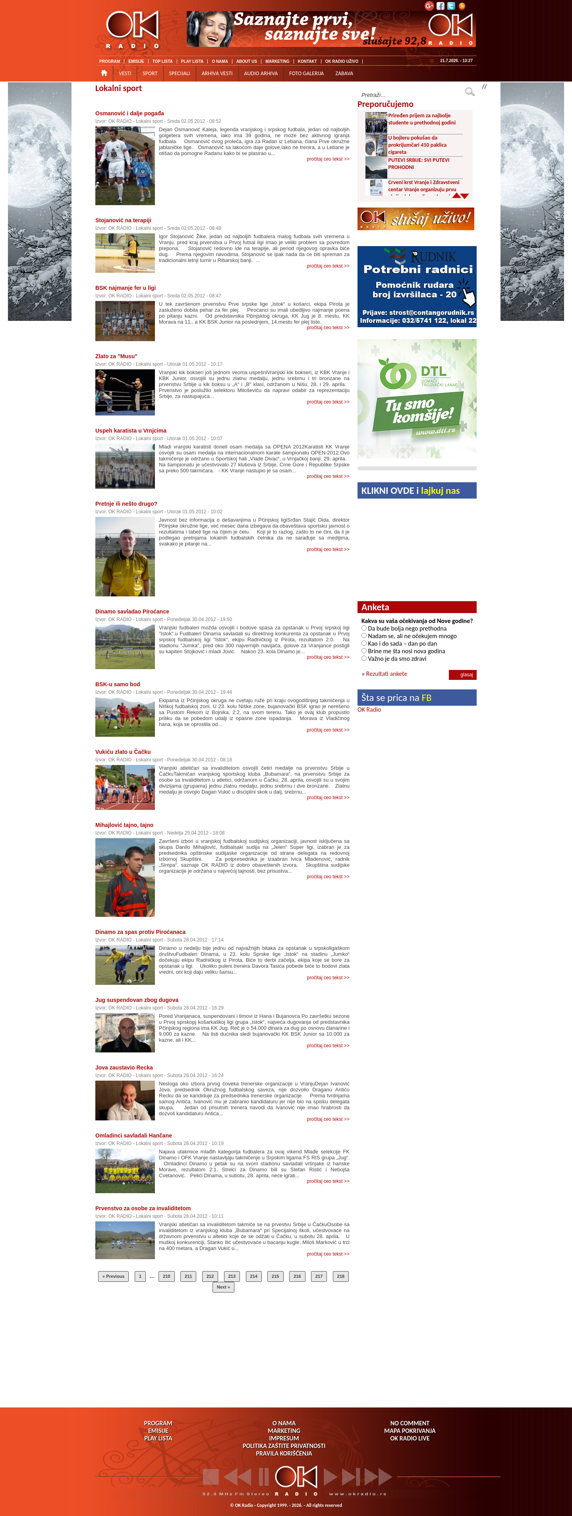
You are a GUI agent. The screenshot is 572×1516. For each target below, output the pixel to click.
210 (166, 1276)
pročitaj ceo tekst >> (328, 159)
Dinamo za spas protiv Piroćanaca (140, 932)
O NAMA (220, 61)
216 (297, 1276)
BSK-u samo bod (117, 684)
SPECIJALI (179, 73)
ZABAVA (344, 73)
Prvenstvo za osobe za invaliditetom (143, 1208)
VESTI (125, 73)
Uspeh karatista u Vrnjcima (130, 430)
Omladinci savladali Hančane (133, 1135)
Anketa (375, 607)
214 (253, 1276)
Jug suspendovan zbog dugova (136, 1000)
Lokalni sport (118, 88)
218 (340, 1276)
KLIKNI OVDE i (410, 490)
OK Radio (369, 709)
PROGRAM (109, 61)
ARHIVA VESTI (217, 73)
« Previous (113, 1276)
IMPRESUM (284, 1438)
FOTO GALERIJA (306, 73)
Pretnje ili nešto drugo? (126, 504)
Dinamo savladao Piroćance (132, 611)
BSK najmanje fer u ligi (125, 288)
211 (188, 1276)
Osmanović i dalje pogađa (129, 113)
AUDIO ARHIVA (261, 73)
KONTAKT (307, 61)
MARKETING (277, 61)
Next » (223, 1287)
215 (275, 1276)
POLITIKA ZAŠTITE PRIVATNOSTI (284, 1446)
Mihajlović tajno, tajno (124, 825)
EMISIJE (136, 61)
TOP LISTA (163, 61)
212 (210, 1276)
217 (319, 1276)
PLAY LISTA (192, 61)
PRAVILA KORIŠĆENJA (284, 1453)
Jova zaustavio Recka (124, 1067)
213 (232, 1276)
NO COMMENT (409, 1423)
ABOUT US (246, 61)
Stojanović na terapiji (123, 220)
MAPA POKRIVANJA (409, 1430)
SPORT (150, 73)
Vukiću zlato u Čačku (123, 752)
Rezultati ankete (387, 673)
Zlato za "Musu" (116, 356)
